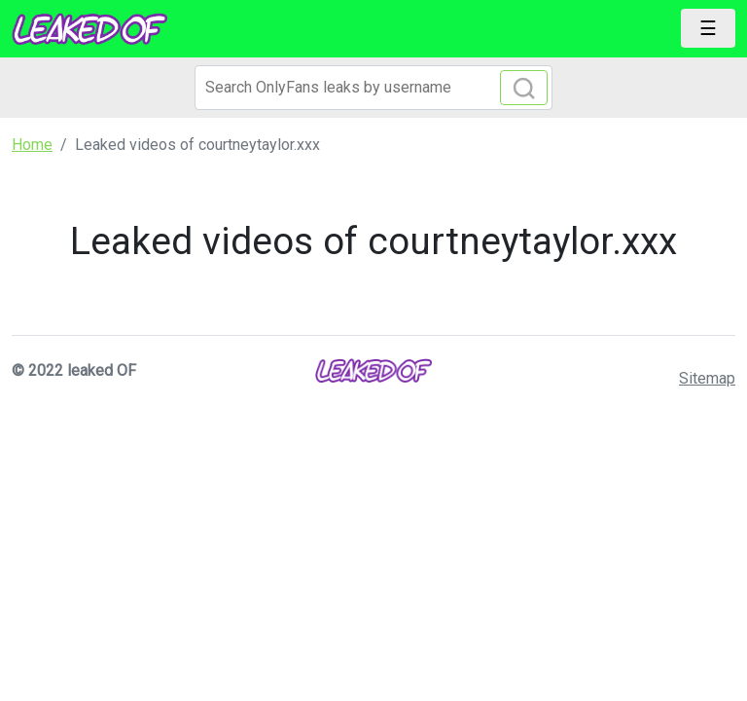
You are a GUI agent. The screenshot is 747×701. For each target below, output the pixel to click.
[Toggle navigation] (708, 28)
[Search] (373, 87)
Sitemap (707, 378)
